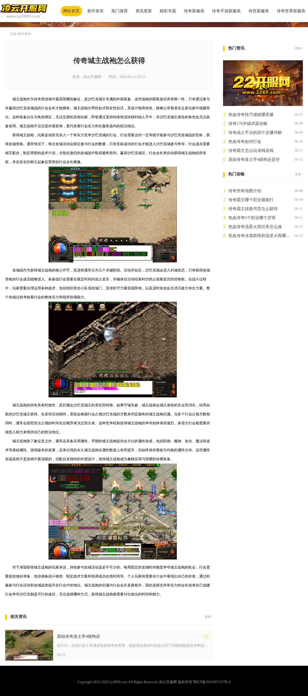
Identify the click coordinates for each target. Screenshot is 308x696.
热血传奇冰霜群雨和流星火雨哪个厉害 (260, 235)
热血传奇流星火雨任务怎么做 (255, 226)
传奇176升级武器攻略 (247, 123)
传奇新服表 (194, 11)
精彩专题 (168, 11)
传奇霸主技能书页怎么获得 (253, 209)
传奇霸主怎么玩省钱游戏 (251, 150)
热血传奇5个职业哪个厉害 (252, 217)
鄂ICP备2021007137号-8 (211, 682)
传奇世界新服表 (291, 11)
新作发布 (95, 11)
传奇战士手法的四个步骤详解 (255, 132)
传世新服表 (258, 11)
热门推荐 (119, 11)
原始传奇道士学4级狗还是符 (254, 159)
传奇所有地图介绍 (244, 191)
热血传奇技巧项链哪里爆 (251, 114)
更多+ (209, 617)
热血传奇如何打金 (244, 141)
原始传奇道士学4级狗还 (78, 636)
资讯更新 (144, 11)
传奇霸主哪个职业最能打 (251, 200)
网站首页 (71, 11)
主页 (13, 33)
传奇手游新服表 (226, 11)
